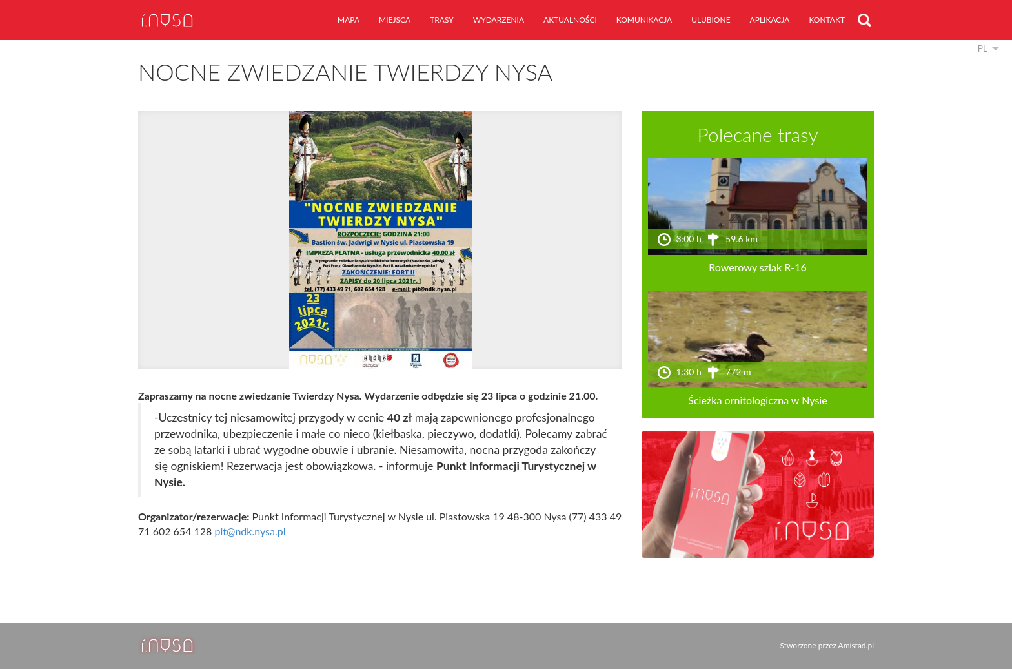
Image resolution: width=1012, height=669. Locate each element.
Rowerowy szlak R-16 (758, 267)
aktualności (570, 20)
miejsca (394, 20)
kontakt (827, 20)
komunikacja (644, 20)
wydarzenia (498, 20)
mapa (348, 20)
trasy (442, 20)
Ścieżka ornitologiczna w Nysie (757, 400)
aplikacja (770, 20)
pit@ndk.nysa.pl (249, 531)
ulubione (710, 20)
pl (982, 48)
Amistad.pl (856, 645)
